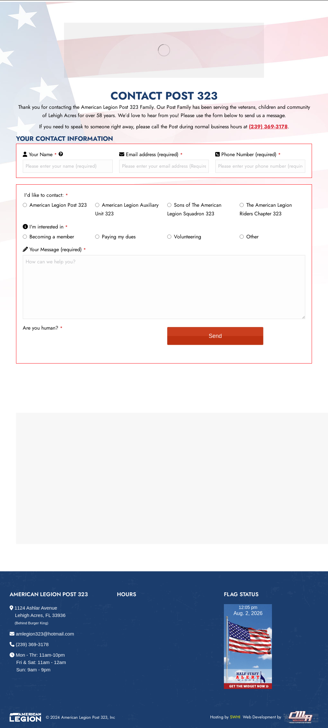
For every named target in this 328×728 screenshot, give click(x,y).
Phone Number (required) (251, 154)
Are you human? (43, 328)
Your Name (43, 154)
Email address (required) (154, 154)
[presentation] (71, 345)
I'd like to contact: (46, 195)
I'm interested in (48, 226)
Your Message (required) (57, 249)
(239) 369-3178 (29, 644)
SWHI (235, 717)
